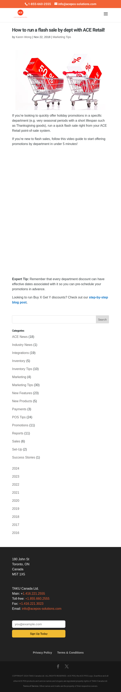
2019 (15, 508)
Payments (19, 409)
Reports (17, 433)
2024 (15, 468)
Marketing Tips (62, 37)
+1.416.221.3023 (31, 603)
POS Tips (19, 417)
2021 (15, 492)
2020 (15, 500)
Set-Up (17, 449)
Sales (16, 441)
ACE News (19, 336)
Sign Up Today (39, 633)
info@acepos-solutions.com (41, 608)
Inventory (18, 361)
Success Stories (23, 457)
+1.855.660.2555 (37, 598)
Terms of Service (30, 686)
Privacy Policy (42, 652)
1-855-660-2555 (39, 4)
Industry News (22, 345)
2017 (15, 524)
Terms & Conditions (70, 652)
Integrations (20, 353)
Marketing (19, 377)
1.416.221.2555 (34, 593)
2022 (15, 484)
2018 (15, 516)
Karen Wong (24, 37)
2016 (15, 533)
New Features (22, 393)
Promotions (20, 425)
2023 (15, 476)
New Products (22, 401)
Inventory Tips (22, 369)
